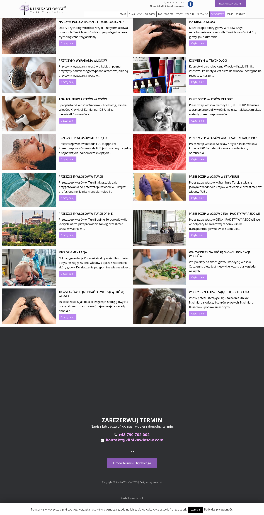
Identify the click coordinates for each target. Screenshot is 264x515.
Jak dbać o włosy (202, 22)
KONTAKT (240, 14)
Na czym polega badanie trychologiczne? (91, 22)
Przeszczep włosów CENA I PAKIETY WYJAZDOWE (224, 214)
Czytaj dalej (67, 43)
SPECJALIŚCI (202, 14)
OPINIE (229, 14)
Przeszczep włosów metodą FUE (83, 138)
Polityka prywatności (151, 482)
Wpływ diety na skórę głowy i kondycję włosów (219, 254)
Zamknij (195, 509)
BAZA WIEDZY (217, 14)
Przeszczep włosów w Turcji (81, 177)
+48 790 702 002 (175, 2)
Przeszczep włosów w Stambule (214, 177)
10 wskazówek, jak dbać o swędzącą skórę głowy (91, 294)
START (123, 14)
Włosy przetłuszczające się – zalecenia (219, 292)
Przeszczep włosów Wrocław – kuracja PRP (223, 138)
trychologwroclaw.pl (132, 498)
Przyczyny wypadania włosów (83, 60)
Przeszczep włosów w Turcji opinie (86, 214)
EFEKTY (179, 14)
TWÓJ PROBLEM (165, 14)
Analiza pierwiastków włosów (83, 99)
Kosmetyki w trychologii (208, 60)
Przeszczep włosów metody (211, 99)
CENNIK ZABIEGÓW (146, 14)
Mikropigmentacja (73, 252)
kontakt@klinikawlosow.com (168, 6)
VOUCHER (190, 14)
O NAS (132, 14)
